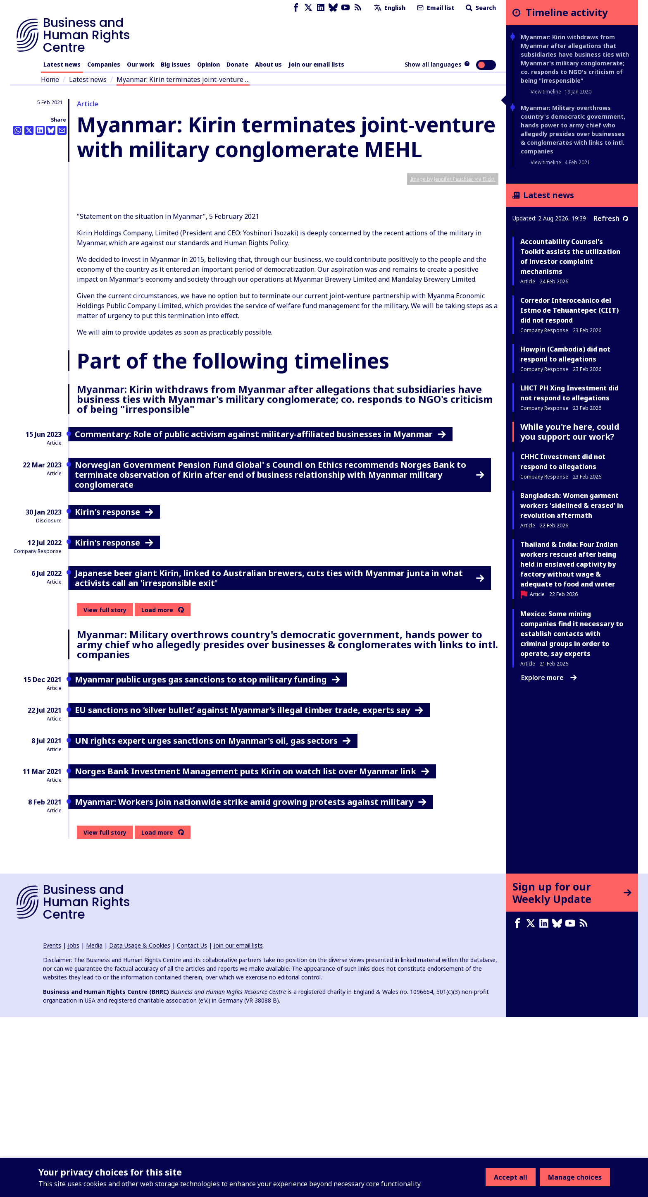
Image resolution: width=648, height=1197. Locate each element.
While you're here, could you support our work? (569, 431)
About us (268, 64)
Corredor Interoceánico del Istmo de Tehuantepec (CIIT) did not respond (569, 310)
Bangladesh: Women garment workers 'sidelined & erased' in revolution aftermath (571, 505)
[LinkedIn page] (321, 7)
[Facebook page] (296, 7)
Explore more (549, 677)
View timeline (546, 91)
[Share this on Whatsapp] (17, 130)
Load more (157, 790)
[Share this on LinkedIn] (40, 130)
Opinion (208, 64)
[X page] (308, 7)
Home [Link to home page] (50, 79)
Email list (434, 8)
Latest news (62, 64)
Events (52, 1125)
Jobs (73, 1125)
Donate (237, 64)
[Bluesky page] (333, 7)
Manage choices (575, 1177)
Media (94, 1125)
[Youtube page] (345, 7)
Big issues (176, 64)
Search (480, 8)
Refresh (610, 218)
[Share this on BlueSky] (50, 130)
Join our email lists (316, 64)
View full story (104, 790)
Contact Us (192, 1125)
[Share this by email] (62, 130)
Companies (103, 64)
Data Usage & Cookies (139, 1125)
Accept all (510, 1177)
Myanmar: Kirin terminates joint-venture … (183, 79)
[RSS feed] (358, 7)
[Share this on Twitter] (28, 130)
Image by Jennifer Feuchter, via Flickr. (452, 358)
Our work (140, 64)
